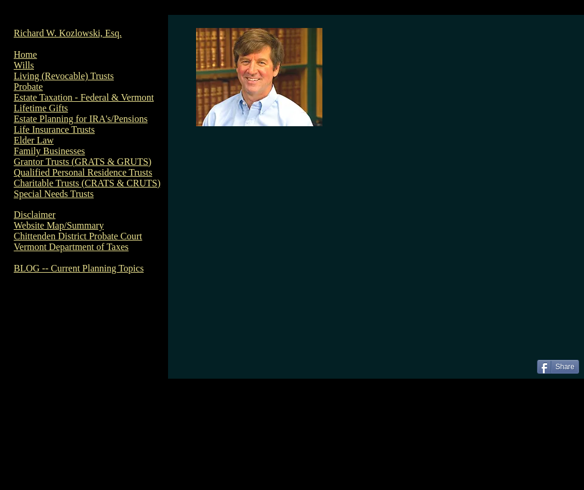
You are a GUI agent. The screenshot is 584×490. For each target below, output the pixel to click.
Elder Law (34, 140)
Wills (24, 65)
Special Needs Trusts (54, 194)
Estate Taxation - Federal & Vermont (84, 97)
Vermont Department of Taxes (71, 247)
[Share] (558, 367)
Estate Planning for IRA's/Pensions (81, 119)
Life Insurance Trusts (54, 129)
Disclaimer (34, 215)
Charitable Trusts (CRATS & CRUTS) (87, 183)
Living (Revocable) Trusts (64, 76)
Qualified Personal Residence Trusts (83, 172)
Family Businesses (49, 151)
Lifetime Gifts (41, 108)
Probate (28, 87)
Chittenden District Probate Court (78, 236)
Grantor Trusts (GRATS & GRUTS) (82, 162)
